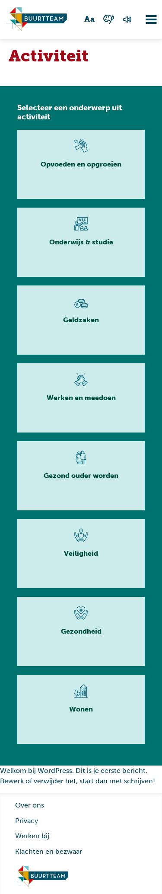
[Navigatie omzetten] (144, 19)
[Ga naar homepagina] (36, 19)
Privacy (26, 821)
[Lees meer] (81, 164)
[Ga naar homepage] (42, 877)
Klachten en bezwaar (48, 851)
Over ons (29, 805)
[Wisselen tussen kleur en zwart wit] (108, 19)
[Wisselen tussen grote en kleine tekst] (90, 19)
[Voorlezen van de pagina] (126, 19)
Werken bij (32, 836)
